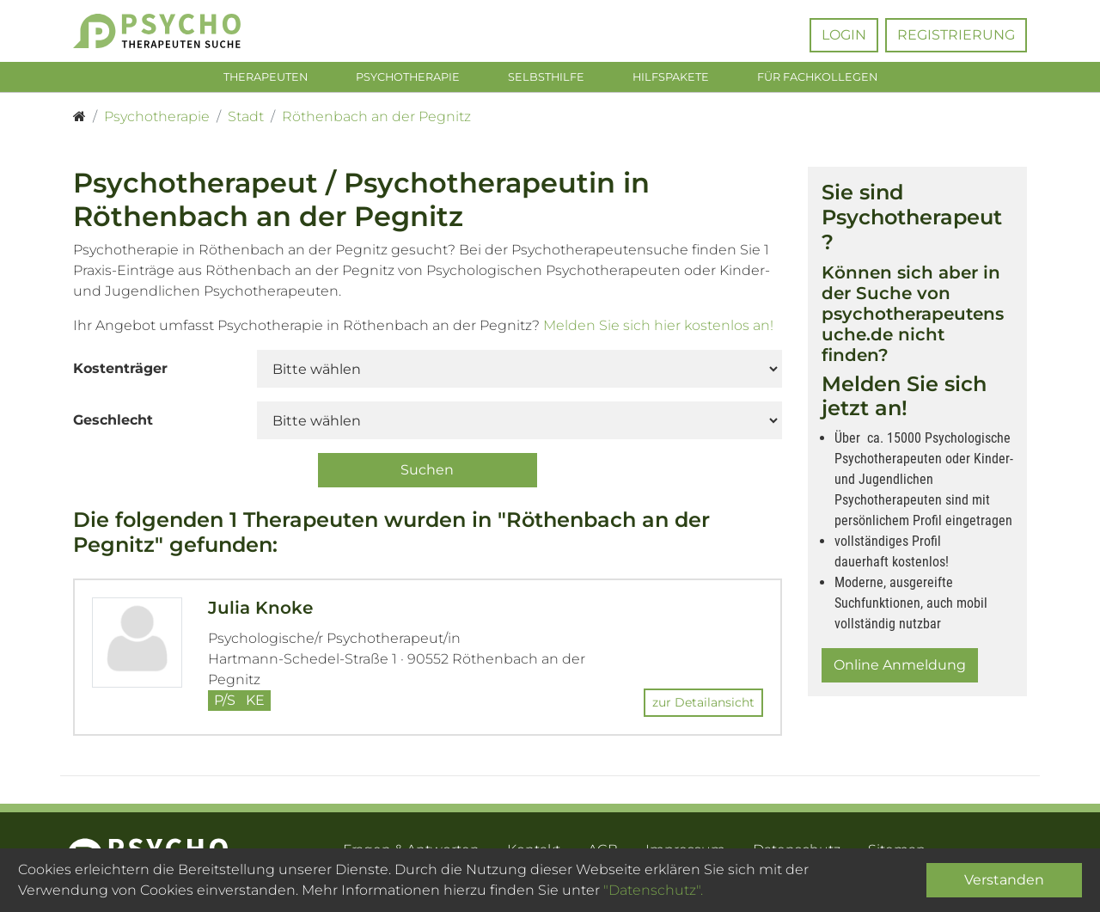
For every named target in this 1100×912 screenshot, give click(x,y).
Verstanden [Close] (1004, 880)
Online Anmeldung (900, 669)
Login (844, 35)
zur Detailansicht (703, 705)
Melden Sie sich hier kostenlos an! (658, 329)
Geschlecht (113, 424)
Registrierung (956, 35)
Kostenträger (120, 372)
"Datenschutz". (653, 890)
